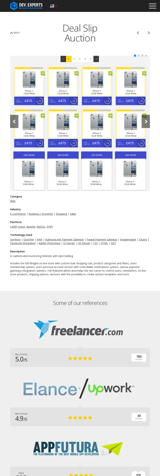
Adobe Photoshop (49, 243)
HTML (104, 243)
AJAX (39, 239)
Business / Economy (41, 214)
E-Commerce (18, 214)
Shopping (61, 214)
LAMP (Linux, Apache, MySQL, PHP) (31, 226)
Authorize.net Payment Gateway (64, 239)
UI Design (69, 243)
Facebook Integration (23, 243)
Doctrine (29, 239)
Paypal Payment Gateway (102, 239)
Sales (73, 214)
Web (12, 201)
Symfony (15, 239)
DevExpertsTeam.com (26, 6)
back (16, 32)
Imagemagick (128, 239)
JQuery (143, 239)
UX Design (84, 243)
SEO (113, 243)
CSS (95, 243)
